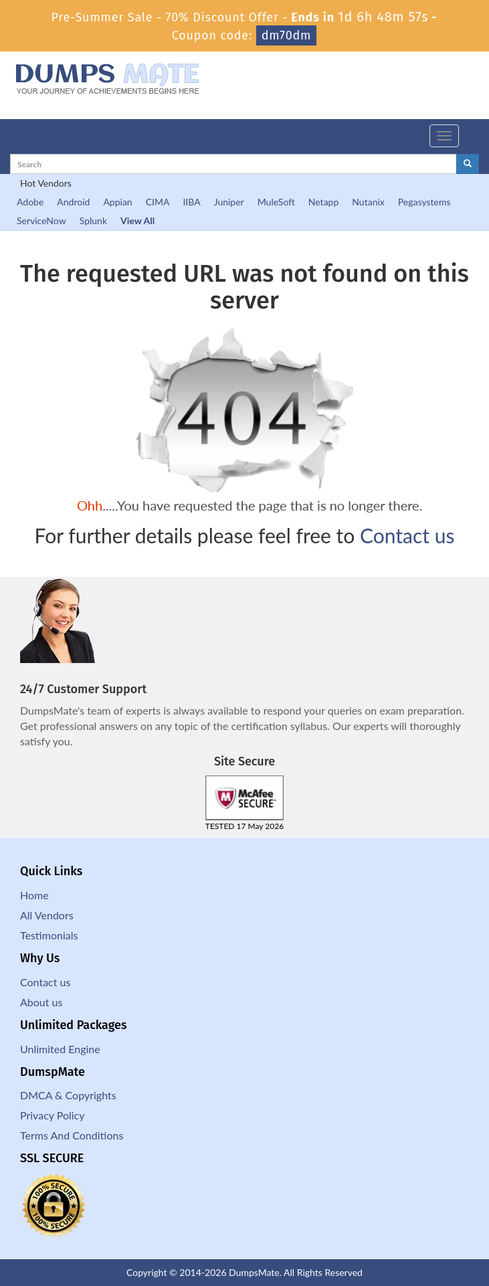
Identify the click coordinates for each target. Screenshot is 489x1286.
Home (34, 895)
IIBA (191, 201)
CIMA (158, 201)
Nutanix (368, 201)
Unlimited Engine (60, 1048)
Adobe (30, 201)
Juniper (229, 201)
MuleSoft (276, 201)
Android (73, 201)
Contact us (407, 535)
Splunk (93, 220)
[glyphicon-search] (467, 164)
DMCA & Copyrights (68, 1095)
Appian (117, 201)
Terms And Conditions (71, 1135)
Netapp (323, 201)
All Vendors (47, 915)
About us (41, 1002)
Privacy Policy (52, 1115)
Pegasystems (424, 201)
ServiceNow (41, 220)
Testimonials (49, 935)
